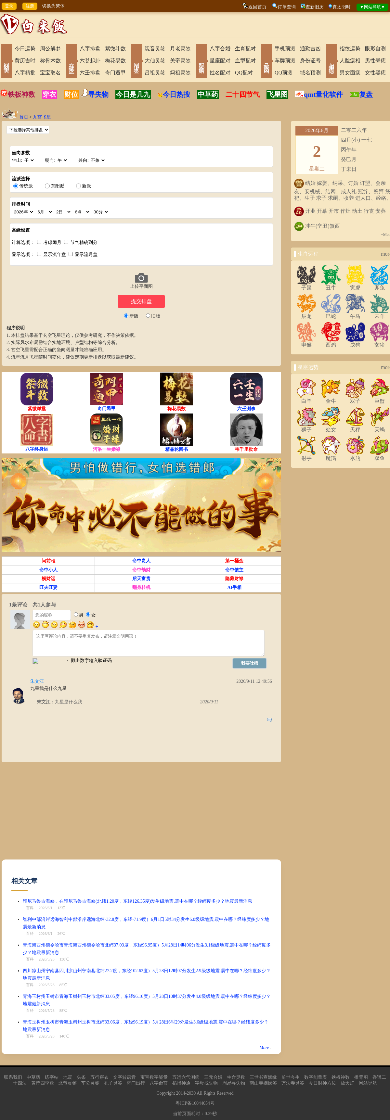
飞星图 (277, 94)
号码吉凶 (266, 61)
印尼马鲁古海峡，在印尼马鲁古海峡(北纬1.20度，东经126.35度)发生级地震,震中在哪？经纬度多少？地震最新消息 (137, 901)
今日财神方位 (322, 1083)
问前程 (48, 560)
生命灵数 (236, 1077)
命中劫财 (141, 569)
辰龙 (306, 314)
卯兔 (379, 285)
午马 (355, 314)
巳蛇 (331, 314)
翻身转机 (141, 587)
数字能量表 (315, 1077)
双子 (355, 398)
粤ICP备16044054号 (195, 1103)
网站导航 (368, 1083)
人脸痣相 (350, 60)
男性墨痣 (375, 60)
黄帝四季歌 (42, 1083)
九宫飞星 (42, 117)
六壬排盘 (90, 72)
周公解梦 (50, 48)
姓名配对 (220, 72)
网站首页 (6, 61)
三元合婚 (213, 1077)
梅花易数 (115, 60)
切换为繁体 (53, 6)
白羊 (306, 398)
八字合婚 (220, 48)
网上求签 (136, 61)
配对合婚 (201, 61)
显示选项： (23, 254)
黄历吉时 (25, 60)
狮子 (306, 427)
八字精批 (25, 72)
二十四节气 (243, 94)
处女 (331, 427)
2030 (191, 1093)
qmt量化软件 (323, 94)
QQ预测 (283, 72)
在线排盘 (71, 61)
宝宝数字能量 (154, 1077)
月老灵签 (180, 48)
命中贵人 (141, 560)
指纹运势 (350, 48)
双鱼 (379, 456)
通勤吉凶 (310, 48)
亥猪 (379, 342)
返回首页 (257, 7)
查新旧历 (315, 7)
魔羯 (331, 456)
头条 (81, 1077)
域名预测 (310, 72)
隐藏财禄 (234, 578)
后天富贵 (141, 578)
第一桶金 (234, 560)
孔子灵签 (113, 1083)
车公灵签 (90, 1083)
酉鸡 (331, 342)
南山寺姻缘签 (263, 1083)
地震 (67, 1077)
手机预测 (285, 48)
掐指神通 (181, 1083)
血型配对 (245, 60)
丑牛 (331, 285)
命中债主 (234, 569)
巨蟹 (379, 398)
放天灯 (347, 1083)
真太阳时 (341, 7)
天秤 (355, 427)
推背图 (361, 1077)
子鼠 (306, 285)
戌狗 (355, 342)
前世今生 (290, 1077)
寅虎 (355, 285)
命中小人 (48, 569)
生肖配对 (245, 48)
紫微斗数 (115, 48)
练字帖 (51, 1077)
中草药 (208, 94)
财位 (71, 94)
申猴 (306, 342)
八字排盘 (90, 48)
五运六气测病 (186, 1077)
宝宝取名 (50, 72)
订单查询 (287, 7)
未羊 (379, 314)
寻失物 (98, 94)
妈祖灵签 (180, 72)
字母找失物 (206, 1083)
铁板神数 (21, 94)
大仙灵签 (155, 60)
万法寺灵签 (292, 1083)
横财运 (48, 578)
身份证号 (310, 60)
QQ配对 (244, 72)
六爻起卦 (90, 60)
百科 (30, 908)
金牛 (331, 398)
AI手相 (235, 587)
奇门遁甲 (115, 72)
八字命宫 (159, 1083)
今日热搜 (174, 94)
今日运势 (25, 48)
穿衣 (49, 94)
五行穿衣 (99, 1077)
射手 (306, 456)
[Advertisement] (115, 814)
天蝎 (379, 427)
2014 (180, 1093)
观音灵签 (155, 48)
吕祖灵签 (155, 72)
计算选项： (23, 242)
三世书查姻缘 (263, 1077)
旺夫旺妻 (48, 587)
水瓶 (355, 456)
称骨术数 (50, 60)
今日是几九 (133, 94)
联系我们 (13, 1077)
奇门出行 (136, 1083)
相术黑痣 (331, 61)
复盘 (366, 94)
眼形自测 (375, 48)
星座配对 (220, 60)
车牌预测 (285, 60)
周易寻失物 (233, 1083)
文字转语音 (124, 1077)
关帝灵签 (180, 60)
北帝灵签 (67, 1083)
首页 (23, 117)
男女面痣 (350, 72)
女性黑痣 (375, 72)
